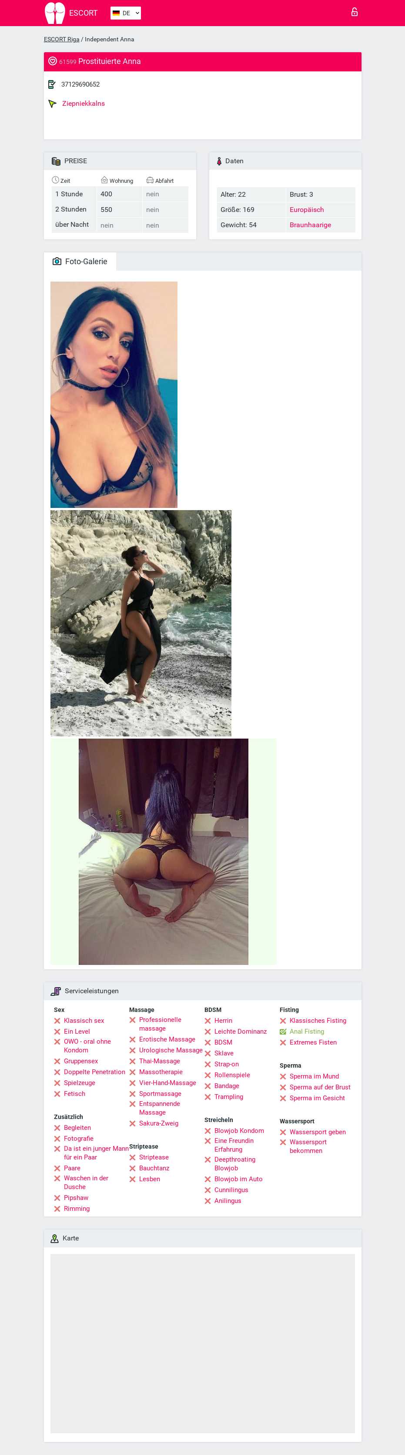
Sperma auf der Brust (320, 1087)
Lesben (149, 1179)
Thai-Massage (159, 1061)
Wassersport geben (318, 1132)
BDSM (223, 1042)
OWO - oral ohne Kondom (87, 1046)
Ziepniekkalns (76, 103)
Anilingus (227, 1201)
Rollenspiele (232, 1075)
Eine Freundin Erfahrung (234, 1145)
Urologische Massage (171, 1050)
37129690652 (80, 84)
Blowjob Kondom (239, 1131)
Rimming (77, 1209)
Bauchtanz (154, 1168)
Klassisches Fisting (318, 1021)
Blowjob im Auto (238, 1179)
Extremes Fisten (313, 1042)
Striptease (154, 1157)
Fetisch (74, 1094)
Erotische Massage (167, 1039)
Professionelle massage (160, 1024)
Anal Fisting (307, 1031)
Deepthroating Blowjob (234, 1164)
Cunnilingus (231, 1190)
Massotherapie (161, 1072)
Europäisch (307, 209)
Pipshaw (76, 1198)
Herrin (223, 1021)
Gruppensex (81, 1061)
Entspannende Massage (159, 1108)
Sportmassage (160, 1094)
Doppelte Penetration (94, 1072)
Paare (72, 1168)
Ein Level (77, 1031)
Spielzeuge (79, 1083)
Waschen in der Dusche (86, 1182)
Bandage (226, 1086)
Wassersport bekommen (308, 1146)
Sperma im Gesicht (317, 1098)
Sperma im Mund (314, 1076)
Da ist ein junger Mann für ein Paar (96, 1153)
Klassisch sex (84, 1021)
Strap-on (226, 1064)
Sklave (224, 1053)
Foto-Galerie (80, 261)
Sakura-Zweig (158, 1123)
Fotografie (79, 1138)
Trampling (228, 1097)
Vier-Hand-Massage (167, 1083)
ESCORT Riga (62, 39)
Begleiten (77, 1128)
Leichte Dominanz (240, 1031)
